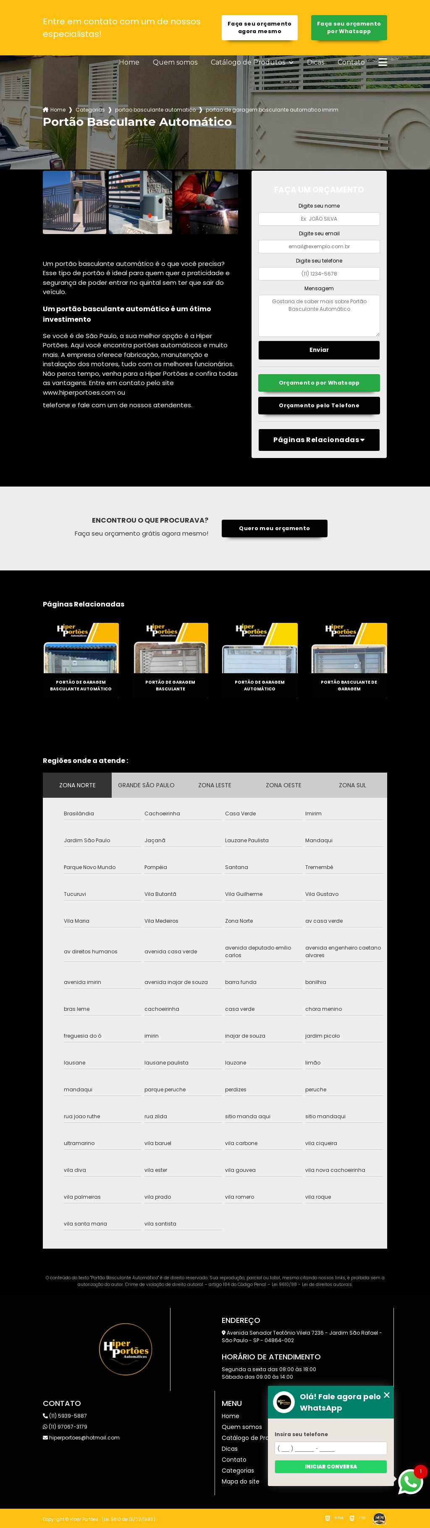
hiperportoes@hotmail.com (81, 1437)
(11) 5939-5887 (65, 1415)
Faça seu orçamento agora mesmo (260, 27)
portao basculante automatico (155, 109)
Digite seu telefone (319, 260)
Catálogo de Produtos (249, 62)
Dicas (315, 62)
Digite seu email (319, 233)
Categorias (90, 109)
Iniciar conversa (331, 1466)
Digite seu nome (319, 205)
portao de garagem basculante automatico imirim (272, 109)
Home (129, 62)
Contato (351, 62)
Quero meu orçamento (274, 528)
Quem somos (175, 62)
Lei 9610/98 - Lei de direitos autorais (312, 1284)
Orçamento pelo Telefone (319, 405)
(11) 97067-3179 (65, 1426)
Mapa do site (241, 1481)
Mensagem (319, 288)
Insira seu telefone (301, 1434)
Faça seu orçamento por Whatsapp (349, 27)
